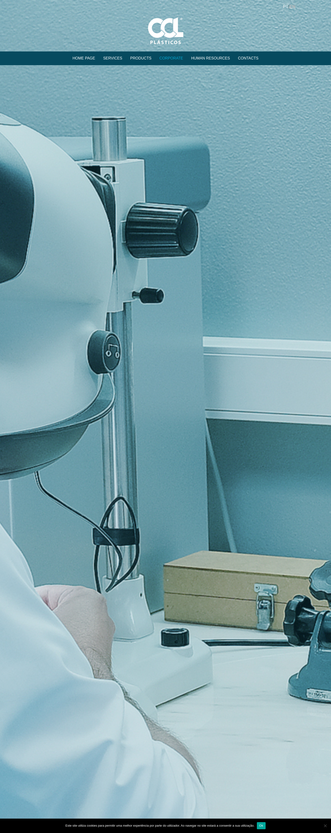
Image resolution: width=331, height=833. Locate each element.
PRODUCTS (141, 58)
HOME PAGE (83, 58)
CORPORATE (171, 58)
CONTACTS (248, 58)
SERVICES (112, 58)
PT (285, 6)
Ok (261, 825)
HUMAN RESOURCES (210, 58)
